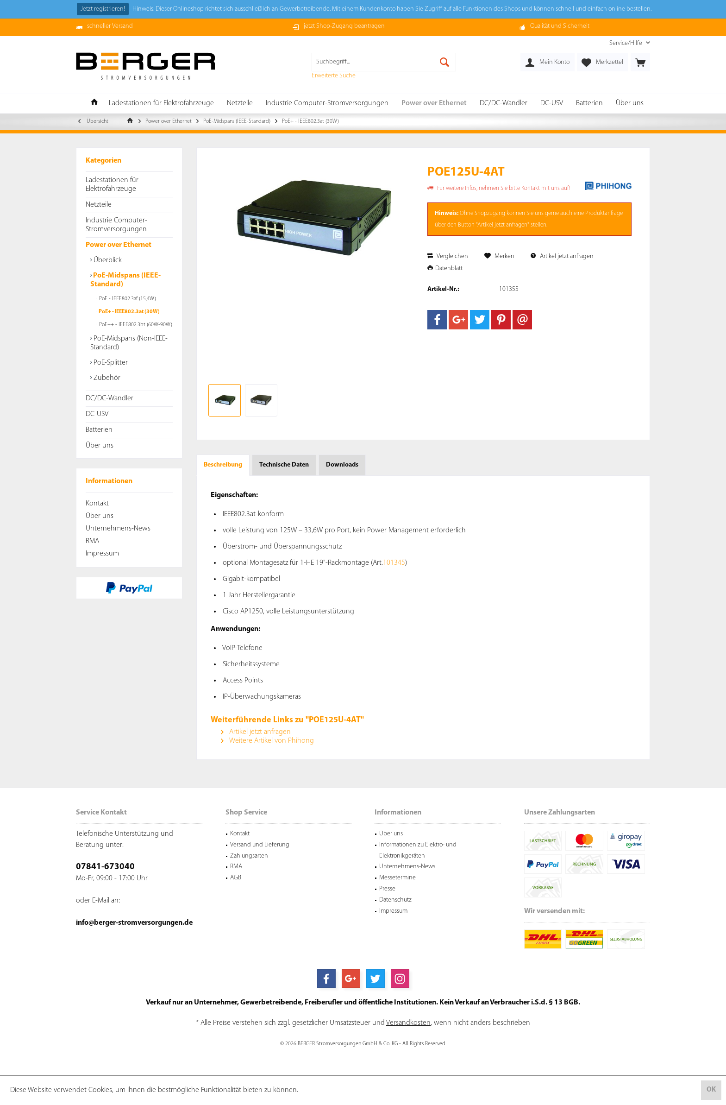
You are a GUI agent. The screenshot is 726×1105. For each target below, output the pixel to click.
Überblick (107, 260)
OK (711, 1089)
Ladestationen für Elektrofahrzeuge (112, 185)
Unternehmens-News (118, 528)
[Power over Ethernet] (434, 103)
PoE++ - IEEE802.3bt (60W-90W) (135, 325)
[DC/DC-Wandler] (503, 103)
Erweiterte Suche (334, 75)
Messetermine (397, 877)
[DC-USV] (552, 103)
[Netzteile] (239, 103)
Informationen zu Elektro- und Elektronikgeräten (418, 850)
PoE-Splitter (110, 362)
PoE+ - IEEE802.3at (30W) (129, 312)
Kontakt (97, 503)
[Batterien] (589, 103)
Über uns (99, 445)
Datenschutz (395, 900)
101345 (394, 563)
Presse (387, 888)
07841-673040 (105, 867)
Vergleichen (447, 256)
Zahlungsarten (249, 855)
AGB (235, 877)
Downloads (342, 464)
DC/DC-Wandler (109, 398)
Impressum (102, 553)
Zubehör (106, 378)
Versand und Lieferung (259, 844)
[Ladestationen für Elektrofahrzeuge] (161, 103)
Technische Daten (284, 464)
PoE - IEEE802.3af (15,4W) (127, 299)
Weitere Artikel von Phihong (267, 741)
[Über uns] (629, 103)
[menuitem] (626, 43)
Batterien (99, 430)
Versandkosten (408, 1023)
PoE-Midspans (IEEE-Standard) (125, 280)
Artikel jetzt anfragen (562, 256)
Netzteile (99, 204)
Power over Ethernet (118, 245)
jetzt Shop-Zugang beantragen (344, 26)
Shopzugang (490, 213)
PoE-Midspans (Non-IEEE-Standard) (129, 343)
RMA (92, 541)
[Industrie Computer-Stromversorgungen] (327, 103)
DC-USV (97, 414)
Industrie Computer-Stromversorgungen (116, 225)
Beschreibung (223, 464)
